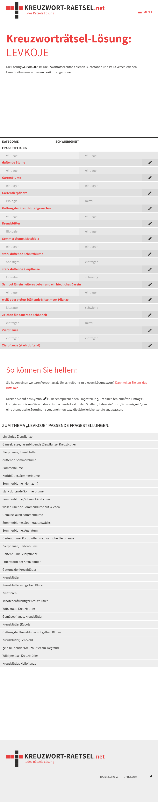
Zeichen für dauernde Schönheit (24, 315)
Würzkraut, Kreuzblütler (18, 609)
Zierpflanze (10, 330)
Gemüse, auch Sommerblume (22, 515)
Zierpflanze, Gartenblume (20, 546)
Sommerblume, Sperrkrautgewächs (26, 522)
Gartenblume (11, 177)
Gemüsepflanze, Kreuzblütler (22, 616)
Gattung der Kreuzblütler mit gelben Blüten (31, 632)
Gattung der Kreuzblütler (19, 569)
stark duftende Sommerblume (23, 491)
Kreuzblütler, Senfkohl (17, 640)
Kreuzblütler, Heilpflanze (19, 663)
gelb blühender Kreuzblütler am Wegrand (30, 648)
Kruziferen (9, 593)
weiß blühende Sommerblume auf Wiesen (31, 507)
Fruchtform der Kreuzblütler (21, 562)
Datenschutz (109, 777)
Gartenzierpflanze (14, 193)
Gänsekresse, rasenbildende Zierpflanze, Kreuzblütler (39, 444)
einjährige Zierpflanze (17, 436)
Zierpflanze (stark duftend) (21, 345)
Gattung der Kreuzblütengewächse (26, 208)
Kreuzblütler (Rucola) (16, 624)
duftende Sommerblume (19, 460)
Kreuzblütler (11, 223)
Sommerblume (12, 468)
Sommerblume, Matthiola (20, 238)
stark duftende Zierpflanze (21, 269)
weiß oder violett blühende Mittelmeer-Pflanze (35, 299)
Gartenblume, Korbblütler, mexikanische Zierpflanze (38, 538)
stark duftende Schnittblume (22, 254)
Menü (144, 12)
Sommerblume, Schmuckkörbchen (26, 499)
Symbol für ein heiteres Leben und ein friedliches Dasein (41, 284)
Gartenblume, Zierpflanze (20, 554)
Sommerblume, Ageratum (20, 530)
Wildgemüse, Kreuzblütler (20, 656)
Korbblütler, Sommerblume (21, 475)
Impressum (130, 777)
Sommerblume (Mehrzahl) (20, 483)
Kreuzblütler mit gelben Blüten (23, 585)
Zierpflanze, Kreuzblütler (19, 452)
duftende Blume (13, 162)
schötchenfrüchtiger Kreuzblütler (25, 601)
